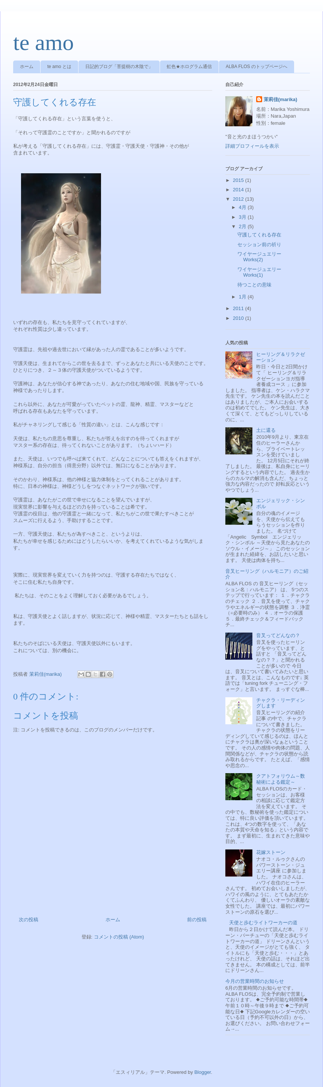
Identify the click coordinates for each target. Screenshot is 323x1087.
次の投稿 (28, 919)
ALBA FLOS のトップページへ (256, 66)
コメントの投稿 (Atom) (119, 937)
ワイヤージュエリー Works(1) (261, 272)
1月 (243, 297)
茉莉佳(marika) (280, 99)
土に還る (266, 430)
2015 (239, 180)
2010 (239, 318)
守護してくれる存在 (259, 235)
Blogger (202, 1072)
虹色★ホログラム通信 (189, 66)
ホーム (26, 66)
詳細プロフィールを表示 (252, 146)
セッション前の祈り (259, 244)
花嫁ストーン (270, 852)
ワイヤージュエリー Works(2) (261, 257)
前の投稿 (197, 919)
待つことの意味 (254, 285)
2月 (243, 226)
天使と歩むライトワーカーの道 (263, 922)
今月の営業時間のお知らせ (254, 981)
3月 (243, 217)
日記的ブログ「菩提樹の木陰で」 (119, 66)
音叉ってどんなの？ (278, 635)
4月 (243, 207)
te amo (43, 42)
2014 (239, 189)
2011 (239, 308)
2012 (239, 199)
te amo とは (59, 66)
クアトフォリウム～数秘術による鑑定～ (280, 779)
